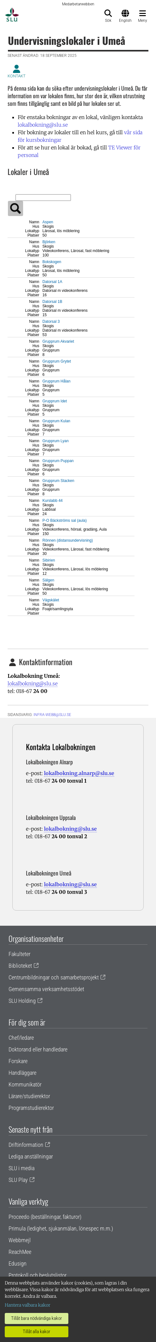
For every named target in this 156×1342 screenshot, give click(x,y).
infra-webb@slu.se (52, 715)
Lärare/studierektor (29, 1096)
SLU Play (18, 1180)
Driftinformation (26, 1144)
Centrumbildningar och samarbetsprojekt (54, 977)
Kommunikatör (25, 1084)
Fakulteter (19, 954)
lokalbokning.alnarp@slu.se (79, 773)
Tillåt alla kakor (36, 1331)
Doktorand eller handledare (38, 1049)
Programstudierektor (31, 1107)
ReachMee (20, 1252)
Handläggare (22, 1072)
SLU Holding (22, 1000)
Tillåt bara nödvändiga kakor (36, 1318)
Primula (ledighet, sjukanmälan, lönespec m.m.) (61, 1228)
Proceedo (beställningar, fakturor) (45, 1216)
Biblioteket (20, 965)
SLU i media (21, 1168)
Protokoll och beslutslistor (37, 1275)
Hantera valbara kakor (27, 1305)
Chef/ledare (21, 1037)
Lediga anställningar (31, 1156)
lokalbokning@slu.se (43, 125)
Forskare (18, 1061)
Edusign (18, 1263)
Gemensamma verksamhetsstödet (46, 989)
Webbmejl (20, 1240)
